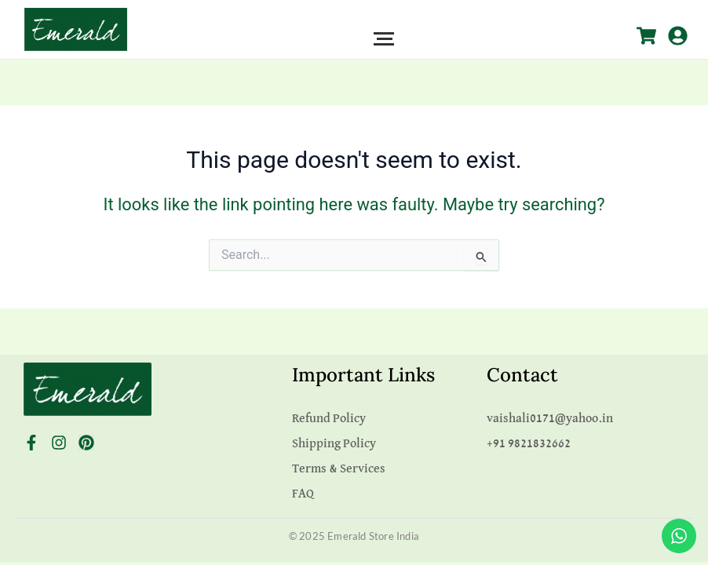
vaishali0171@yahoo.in (550, 419)
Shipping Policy (334, 444)
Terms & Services (338, 469)
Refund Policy (329, 419)
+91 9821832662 (529, 444)
